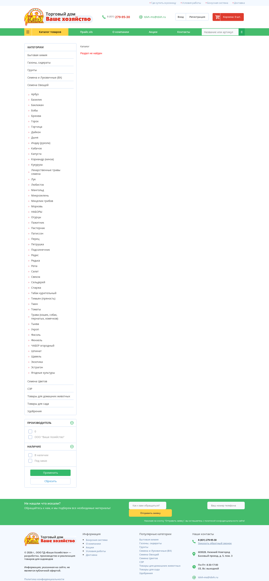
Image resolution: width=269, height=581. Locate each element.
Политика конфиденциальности (44, 572)
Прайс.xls (80, 32)
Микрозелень (40, 195)
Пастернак (38, 228)
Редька (35, 260)
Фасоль (36, 334)
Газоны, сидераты (39, 62)
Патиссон (37, 233)
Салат (35, 271)
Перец (35, 239)
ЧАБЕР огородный (42, 345)
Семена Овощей (38, 85)
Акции (150, 32)
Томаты (36, 309)
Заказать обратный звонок (215, 536)
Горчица (36, 126)
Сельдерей (38, 282)
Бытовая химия (37, 55)
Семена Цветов (37, 381)
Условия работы (191, 2)
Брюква (36, 116)
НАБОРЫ (36, 211)
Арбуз (35, 94)
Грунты (32, 70)
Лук (33, 179)
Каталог (47, 32)
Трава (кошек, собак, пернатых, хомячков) (44, 316)
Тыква (35, 324)
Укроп (35, 329)
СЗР (29, 389)
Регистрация (194, 17)
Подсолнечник (40, 249)
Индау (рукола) (40, 143)
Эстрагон (37, 367)
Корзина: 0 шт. (231, 17)
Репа (34, 266)
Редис (35, 255)
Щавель (36, 356)
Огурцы (36, 217)
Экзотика (37, 362)
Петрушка (37, 244)
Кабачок (36, 148)
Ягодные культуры (43, 372)
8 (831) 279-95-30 (207, 533)
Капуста (36, 154)
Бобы (34, 110)
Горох (34, 121)
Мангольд (37, 190)
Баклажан (37, 105)
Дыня (34, 137)
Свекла (35, 277)
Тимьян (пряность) (43, 298)
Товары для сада (38, 403)
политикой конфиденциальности (221, 513)
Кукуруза (37, 164)
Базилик (36, 99)
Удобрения (34, 411)
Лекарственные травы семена (45, 172)
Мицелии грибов (42, 201)
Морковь (37, 206)
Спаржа (36, 287)
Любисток (37, 184)
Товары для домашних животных (48, 396)
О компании (116, 32)
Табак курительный (43, 293)
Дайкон (36, 132)
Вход (178, 17)
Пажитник (37, 222)
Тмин (34, 304)
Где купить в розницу (163, 2)
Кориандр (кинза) (42, 159)
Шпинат (36, 351)
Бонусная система (217, 2)
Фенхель (36, 340)
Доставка (239, 2)
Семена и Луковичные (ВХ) (44, 77)
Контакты (183, 32)
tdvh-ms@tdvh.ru (153, 17)
